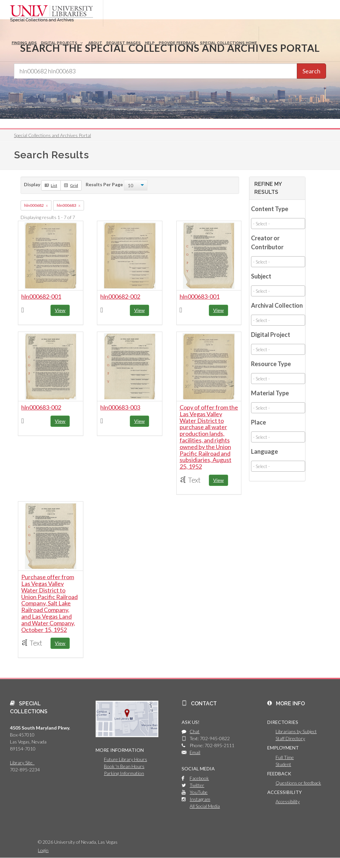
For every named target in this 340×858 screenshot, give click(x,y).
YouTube (199, 792)
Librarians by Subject (296, 731)
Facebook (199, 778)
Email (195, 752)
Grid (71, 185)
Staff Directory (290, 738)
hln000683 (66, 205)
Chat (195, 731)
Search (311, 71)
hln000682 (34, 205)
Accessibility (288, 801)
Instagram (200, 799)
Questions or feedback (298, 783)
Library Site (22, 762)
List (51, 185)
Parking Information (124, 773)
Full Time (285, 757)
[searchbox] (278, 223)
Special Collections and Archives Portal (52, 135)
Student (283, 764)
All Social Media (205, 806)
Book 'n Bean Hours (124, 766)
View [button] (60, 310)
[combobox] (278, 223)
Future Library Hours (125, 759)
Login (43, 850)
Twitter (197, 785)
